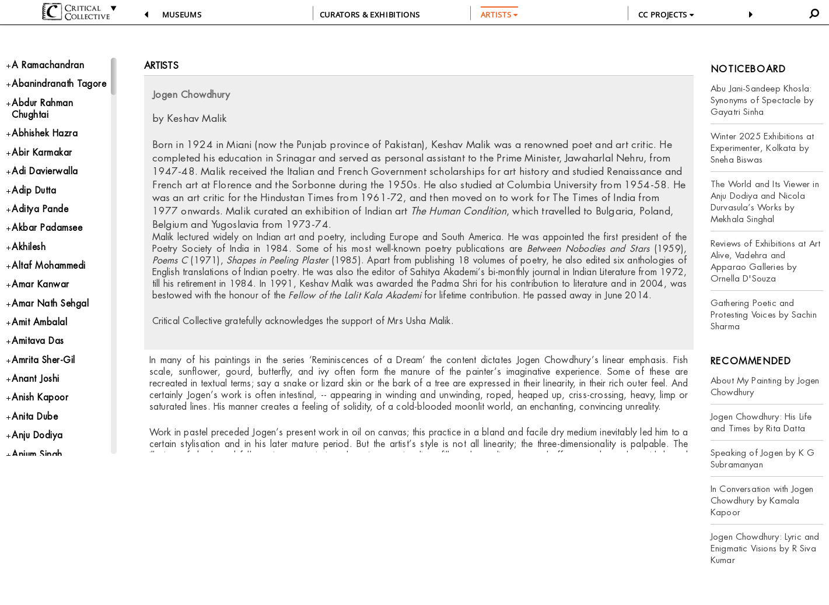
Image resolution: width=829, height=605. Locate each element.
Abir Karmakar (42, 155)
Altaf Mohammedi (49, 272)
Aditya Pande (40, 213)
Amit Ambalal (39, 330)
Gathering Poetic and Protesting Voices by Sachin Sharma (764, 314)
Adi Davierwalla (45, 175)
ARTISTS (499, 14)
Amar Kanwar (40, 291)
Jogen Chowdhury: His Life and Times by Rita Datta (761, 422)
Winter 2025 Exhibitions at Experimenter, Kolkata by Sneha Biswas (762, 148)
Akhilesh (29, 253)
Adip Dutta (34, 194)
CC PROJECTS (666, 14)
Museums (182, 14)
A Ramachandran (48, 65)
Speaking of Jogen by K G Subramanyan (762, 458)
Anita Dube (36, 427)
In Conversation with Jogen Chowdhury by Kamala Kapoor (762, 500)
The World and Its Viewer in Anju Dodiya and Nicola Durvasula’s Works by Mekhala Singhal (765, 201)
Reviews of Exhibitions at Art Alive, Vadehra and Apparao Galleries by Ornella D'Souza (765, 261)
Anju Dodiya (38, 446)
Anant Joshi (36, 388)
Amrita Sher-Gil (44, 369)
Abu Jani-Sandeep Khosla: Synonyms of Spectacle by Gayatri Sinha (762, 100)
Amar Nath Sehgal (51, 310)
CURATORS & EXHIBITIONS (370, 14)
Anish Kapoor (41, 408)
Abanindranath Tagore (59, 85)
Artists (161, 65)
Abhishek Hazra (46, 136)
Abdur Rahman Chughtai (43, 111)
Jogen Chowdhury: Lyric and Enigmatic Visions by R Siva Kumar (765, 548)
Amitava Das (38, 349)
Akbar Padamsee (48, 233)
